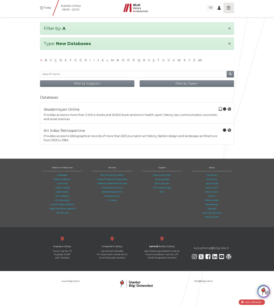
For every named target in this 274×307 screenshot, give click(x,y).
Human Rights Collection (62, 204)
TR (210, 7)
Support (162, 167)
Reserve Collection (62, 179)
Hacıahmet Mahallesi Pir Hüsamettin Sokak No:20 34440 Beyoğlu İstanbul (112, 247)
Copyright (211, 208)
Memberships (211, 204)
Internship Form (112, 196)
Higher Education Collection (62, 208)
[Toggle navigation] (228, 8)
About (212, 167)
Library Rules (212, 183)
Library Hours (211, 192)
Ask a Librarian (162, 183)
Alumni (211, 196)
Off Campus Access (162, 187)
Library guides (162, 179)
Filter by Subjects (86, 83)
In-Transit (112, 200)
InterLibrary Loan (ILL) (112, 187)
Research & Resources (62, 167)
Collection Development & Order (112, 183)
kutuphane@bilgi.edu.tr (211, 248)
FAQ (162, 192)
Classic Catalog (62, 187)
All (200, 60)
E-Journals (62, 183)
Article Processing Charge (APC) (112, 179)
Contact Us (212, 179)
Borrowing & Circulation (112, 175)
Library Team (212, 187)
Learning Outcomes (211, 213)
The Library (211, 175)
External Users (212, 200)
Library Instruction (162, 175)
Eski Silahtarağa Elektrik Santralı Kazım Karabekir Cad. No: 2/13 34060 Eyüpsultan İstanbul (162, 247)
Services (112, 167)
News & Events (212, 217)
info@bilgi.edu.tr (203, 281)
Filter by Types (185, 83)
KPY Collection (62, 196)
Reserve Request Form (112, 192)
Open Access (62, 192)
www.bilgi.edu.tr (71, 281)
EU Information (62, 200)
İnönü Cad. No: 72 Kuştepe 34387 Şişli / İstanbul (62, 247)
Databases (62, 175)
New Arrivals (62, 213)
